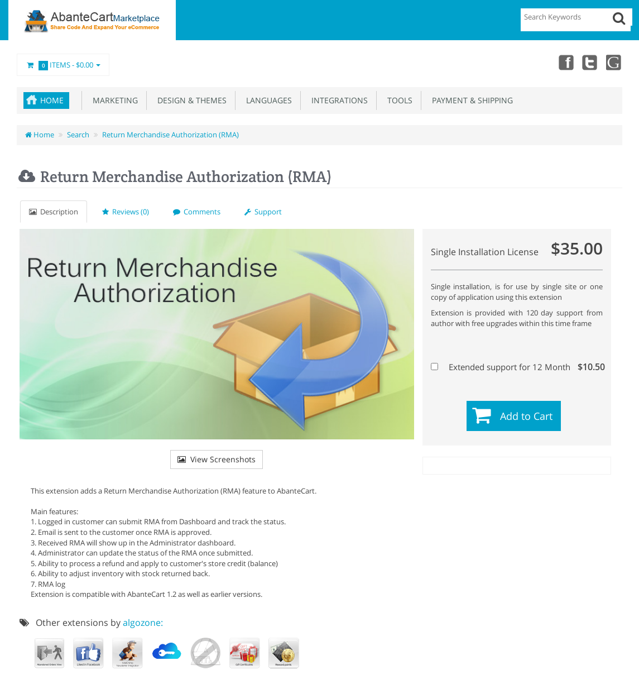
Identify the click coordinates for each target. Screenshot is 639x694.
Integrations (337, 100)
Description (53, 212)
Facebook (565, 62)
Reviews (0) (125, 212)
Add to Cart (526, 416)
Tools (397, 100)
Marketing (113, 100)
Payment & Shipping (470, 100)
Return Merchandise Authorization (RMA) (170, 135)
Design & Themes (190, 100)
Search (78, 135)
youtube (614, 62)
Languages (267, 100)
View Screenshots (216, 459)
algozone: (143, 622)
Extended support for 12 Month (515, 367)
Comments (196, 212)
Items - (63, 65)
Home (52, 100)
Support (263, 212)
